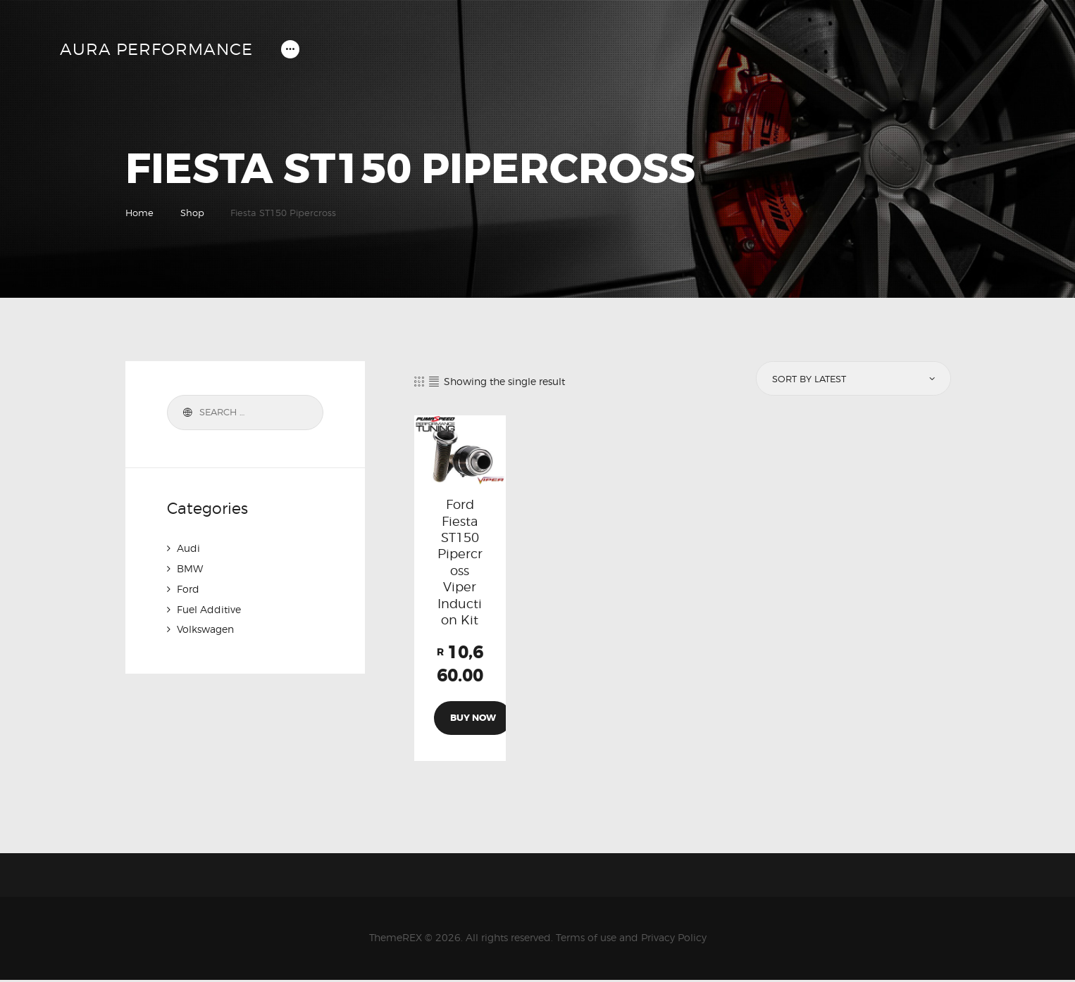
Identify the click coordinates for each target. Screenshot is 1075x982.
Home (139, 212)
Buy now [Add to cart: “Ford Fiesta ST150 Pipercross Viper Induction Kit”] (473, 720)
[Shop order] (852, 379)
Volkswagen (205, 627)
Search (185, 412)
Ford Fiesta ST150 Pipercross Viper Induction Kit (460, 563)
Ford (188, 587)
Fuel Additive (209, 607)
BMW (190, 568)
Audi (188, 548)
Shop (192, 212)
